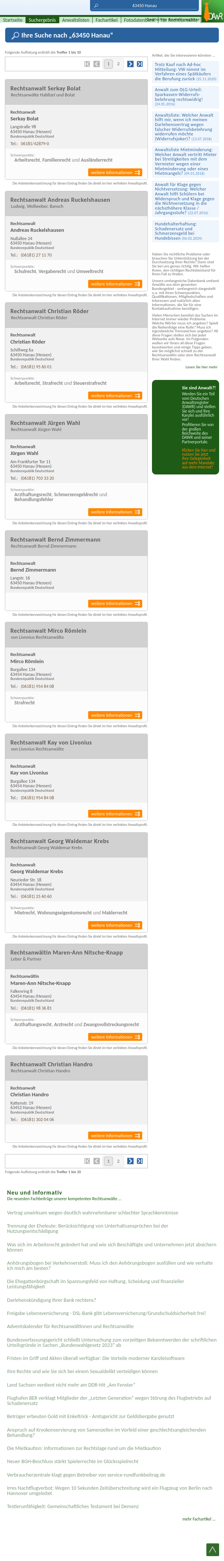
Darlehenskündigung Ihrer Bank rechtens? (51, 1300)
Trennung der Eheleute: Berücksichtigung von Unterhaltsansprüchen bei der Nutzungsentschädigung (87, 1228)
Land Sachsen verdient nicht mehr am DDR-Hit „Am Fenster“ (71, 1385)
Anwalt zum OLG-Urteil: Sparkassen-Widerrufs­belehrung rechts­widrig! (179, 97)
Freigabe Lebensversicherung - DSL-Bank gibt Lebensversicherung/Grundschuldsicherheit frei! (106, 1313)
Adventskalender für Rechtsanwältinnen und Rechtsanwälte (70, 1326)
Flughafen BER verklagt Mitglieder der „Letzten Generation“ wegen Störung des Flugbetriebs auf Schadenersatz (109, 1400)
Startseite (13, 20)
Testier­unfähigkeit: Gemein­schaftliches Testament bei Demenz (73, 1506)
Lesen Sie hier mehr (202, 367)
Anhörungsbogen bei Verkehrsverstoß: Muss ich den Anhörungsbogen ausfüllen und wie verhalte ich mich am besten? (110, 1265)
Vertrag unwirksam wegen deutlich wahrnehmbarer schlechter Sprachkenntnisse (92, 1213)
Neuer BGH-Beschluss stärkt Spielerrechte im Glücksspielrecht (72, 1461)
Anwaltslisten (75, 20)
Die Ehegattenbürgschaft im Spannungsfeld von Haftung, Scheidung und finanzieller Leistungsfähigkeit (95, 1284)
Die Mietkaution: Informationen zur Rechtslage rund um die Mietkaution (84, 1448)
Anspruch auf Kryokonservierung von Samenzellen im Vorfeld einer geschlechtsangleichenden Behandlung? (106, 1432)
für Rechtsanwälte (179, 20)
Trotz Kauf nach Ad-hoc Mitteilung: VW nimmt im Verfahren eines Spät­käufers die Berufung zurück (185, 71)
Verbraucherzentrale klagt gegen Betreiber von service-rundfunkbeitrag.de (86, 1475)
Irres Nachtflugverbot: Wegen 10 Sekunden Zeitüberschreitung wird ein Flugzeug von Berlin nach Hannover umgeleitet (109, 1490)
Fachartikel (107, 20)
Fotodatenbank (139, 20)
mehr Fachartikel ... (198, 1519)
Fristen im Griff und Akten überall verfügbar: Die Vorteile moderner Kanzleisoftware (96, 1358)
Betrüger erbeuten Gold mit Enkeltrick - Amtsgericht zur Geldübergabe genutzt (90, 1416)
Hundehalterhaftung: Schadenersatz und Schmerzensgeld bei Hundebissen (178, 231)
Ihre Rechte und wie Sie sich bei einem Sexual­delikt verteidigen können (82, 1371)
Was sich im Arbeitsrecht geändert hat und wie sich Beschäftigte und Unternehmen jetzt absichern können (111, 1247)
